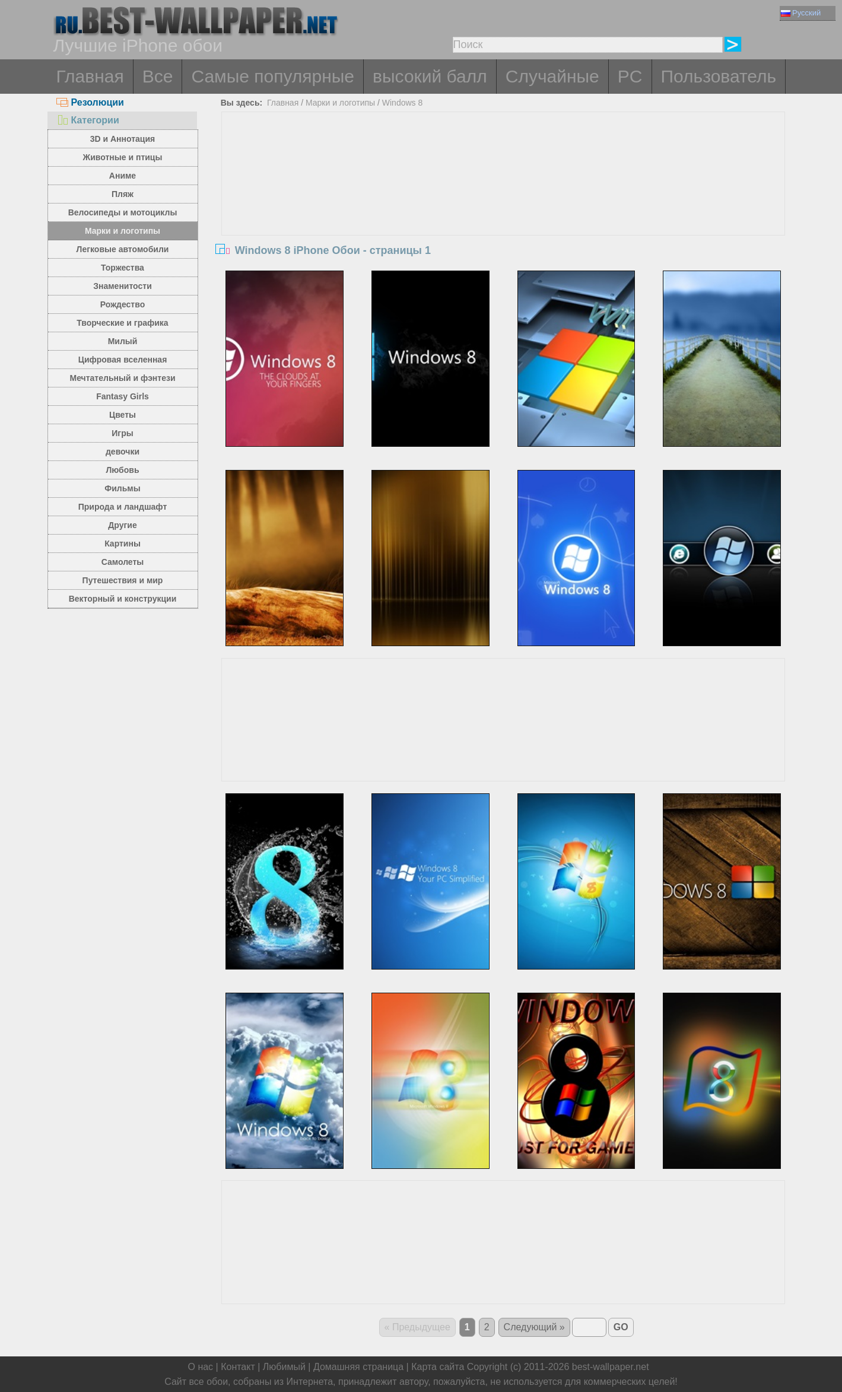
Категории (87, 120)
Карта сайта (437, 1367)
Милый (123, 341)
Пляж (123, 194)
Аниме (122, 175)
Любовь (122, 470)
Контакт (238, 1367)
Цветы (122, 414)
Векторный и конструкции (123, 598)
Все (157, 76)
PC (630, 76)
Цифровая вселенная (122, 359)
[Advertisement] (503, 201)
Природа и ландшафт (122, 506)
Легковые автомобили (123, 249)
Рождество (122, 304)
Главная (90, 76)
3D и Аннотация (122, 139)
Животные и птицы (123, 157)
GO (621, 1327)
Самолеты (122, 562)
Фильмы (122, 488)
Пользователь (719, 76)
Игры (122, 433)
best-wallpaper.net (610, 1367)
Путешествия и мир (122, 580)
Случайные (552, 76)
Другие (122, 525)
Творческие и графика (122, 323)
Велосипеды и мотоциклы (122, 212)
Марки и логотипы (122, 231)
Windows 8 (402, 102)
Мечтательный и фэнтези (122, 378)
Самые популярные (272, 76)
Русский (801, 12)
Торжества (122, 267)
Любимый (284, 1367)
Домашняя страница (358, 1367)
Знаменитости (122, 286)
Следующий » (534, 1327)
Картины (122, 543)
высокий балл (430, 76)
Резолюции (90, 102)
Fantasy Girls (122, 396)
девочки (122, 451)
